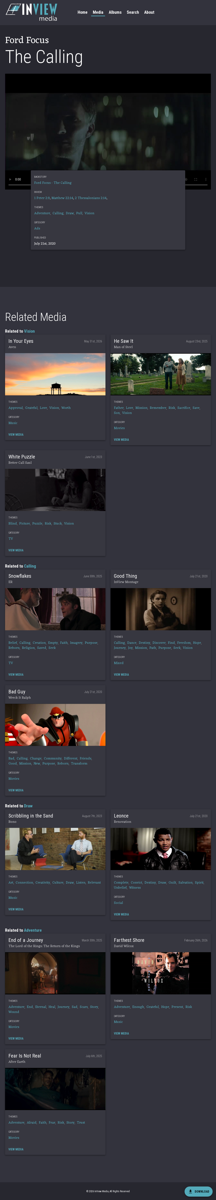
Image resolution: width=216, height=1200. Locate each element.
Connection (24, 882)
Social (118, 903)
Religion (28, 648)
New (37, 763)
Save (196, 408)
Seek (52, 648)
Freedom (184, 642)
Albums (115, 12)
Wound (13, 1012)
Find (171, 642)
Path (152, 648)
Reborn (14, 648)
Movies (119, 428)
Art (10, 882)
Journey (120, 648)
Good (12, 763)
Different (70, 758)
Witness (135, 887)
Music (12, 423)
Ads (37, 229)
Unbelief (120, 887)
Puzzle (37, 523)
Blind (12, 523)
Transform (79, 763)
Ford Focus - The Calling (53, 183)
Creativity (42, 882)
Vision (89, 213)
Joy (130, 648)
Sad (74, 1007)
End (30, 1007)
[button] (55, 374)
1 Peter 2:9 (42, 198)
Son (117, 413)
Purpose (91, 642)
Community (53, 758)
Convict (136, 882)
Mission (141, 408)
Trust (81, 1122)
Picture (24, 523)
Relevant (94, 882)
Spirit (199, 882)
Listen (80, 882)
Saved (41, 648)
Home (83, 12)
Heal (52, 1007)
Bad (11, 758)
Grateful (31, 408)
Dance (131, 642)
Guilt (172, 882)
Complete (121, 882)
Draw (70, 213)
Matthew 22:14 (62, 198)
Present (177, 1007)
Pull (79, 213)
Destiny (144, 642)
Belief (12, 642)
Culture (57, 882)
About (149, 12)
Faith (64, 642)
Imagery (76, 642)
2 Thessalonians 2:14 (91, 198)
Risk (172, 408)
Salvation (185, 882)
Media (98, 12)
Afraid (31, 1122)
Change (36, 758)
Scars (84, 1007)
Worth (66, 408)
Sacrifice (183, 408)
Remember (158, 408)
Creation (39, 642)
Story (94, 1007)
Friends (85, 758)
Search (133, 12)
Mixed (119, 663)
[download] (199, 1191)
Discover (159, 642)
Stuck (58, 523)
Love (43, 408)
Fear (52, 1122)
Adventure (42, 213)
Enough (138, 1007)
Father (119, 408)
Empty (53, 642)
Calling (58, 213)
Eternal (40, 1007)
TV (10, 539)
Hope (197, 642)
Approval (15, 408)
